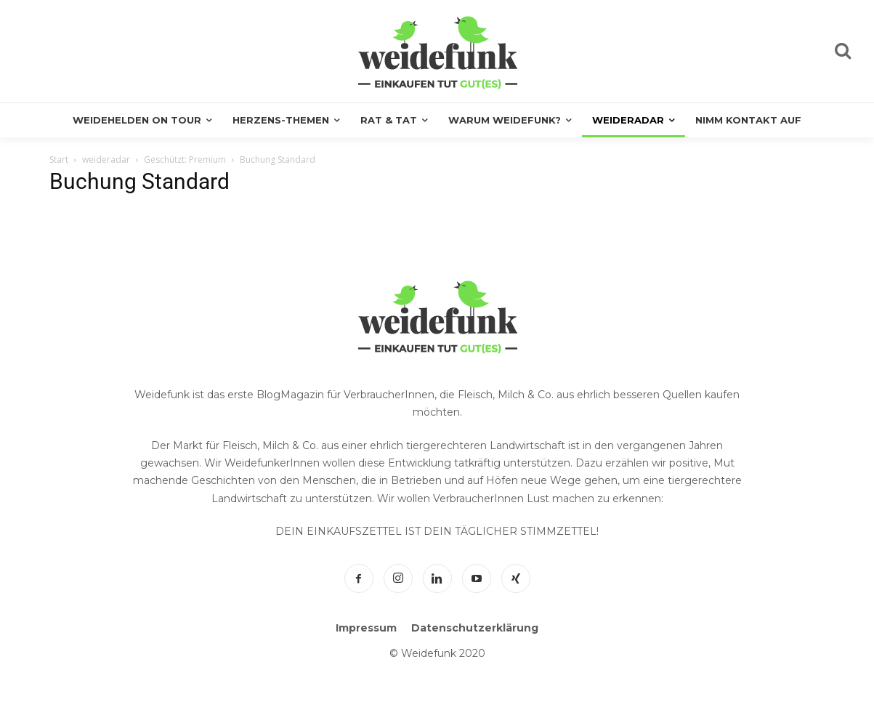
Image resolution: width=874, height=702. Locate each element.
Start (58, 159)
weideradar (106, 159)
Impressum (366, 627)
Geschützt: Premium (185, 159)
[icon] (843, 53)
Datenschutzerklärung (474, 627)
